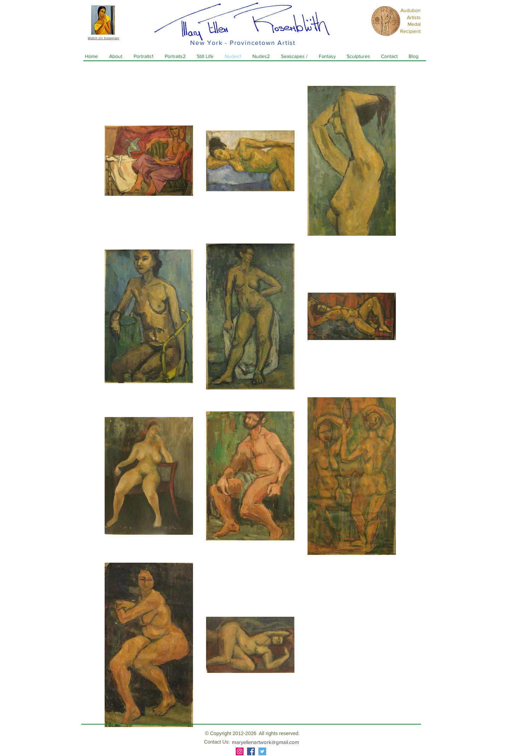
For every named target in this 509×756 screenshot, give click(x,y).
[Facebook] (251, 751)
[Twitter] (262, 751)
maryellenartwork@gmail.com (265, 742)
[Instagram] (240, 751)
